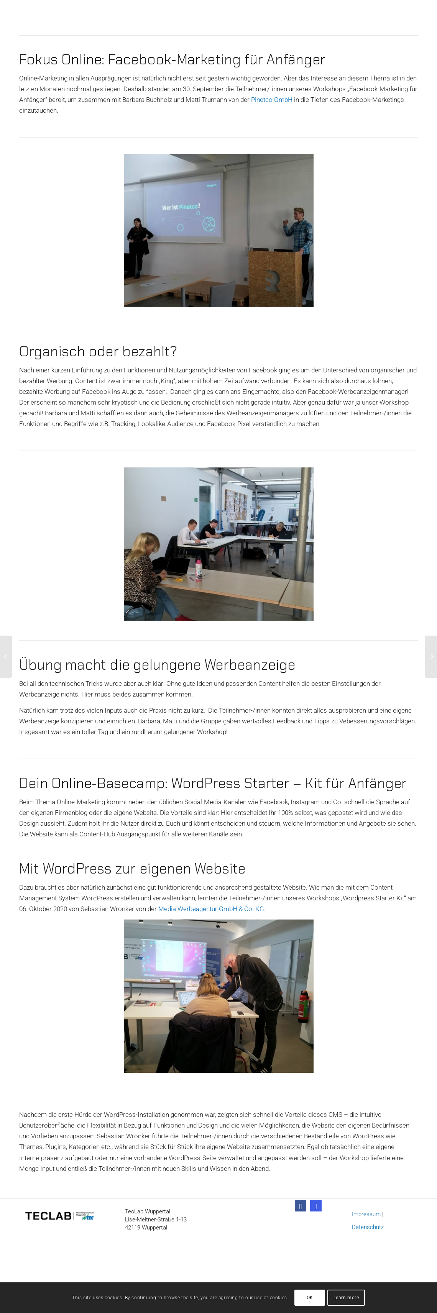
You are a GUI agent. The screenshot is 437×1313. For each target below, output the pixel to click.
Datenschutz (368, 1227)
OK (310, 1297)
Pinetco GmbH (271, 99)
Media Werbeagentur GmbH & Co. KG (211, 909)
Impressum (366, 1214)
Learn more (346, 1297)
